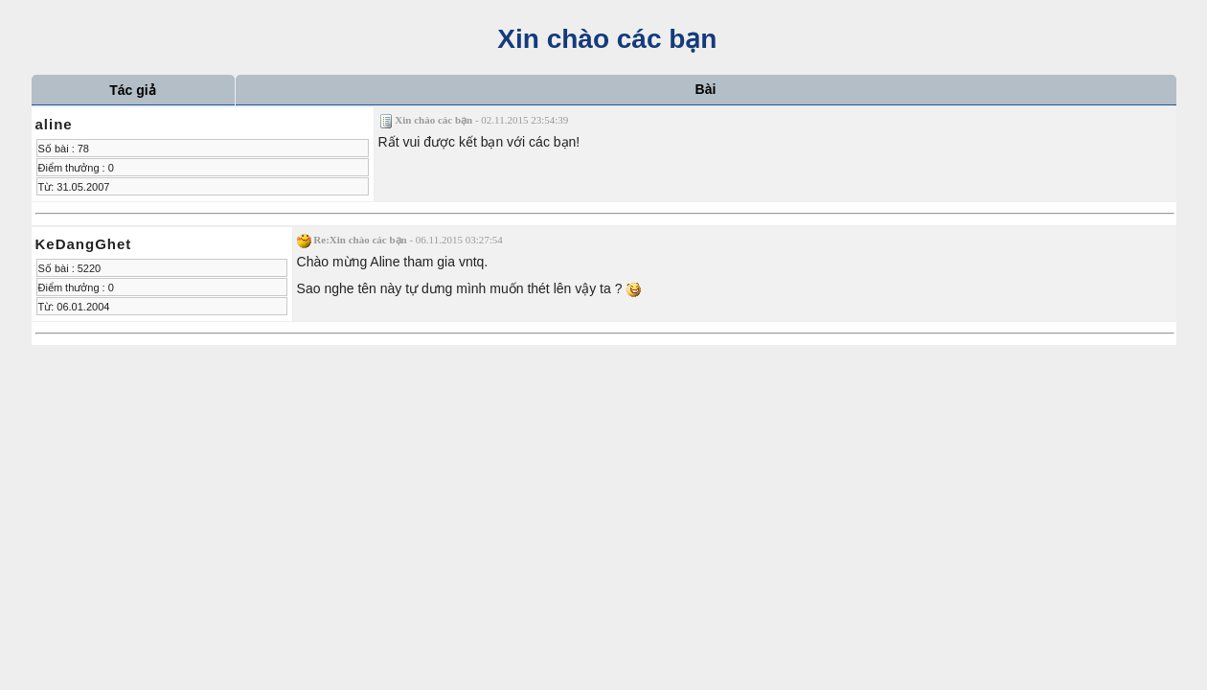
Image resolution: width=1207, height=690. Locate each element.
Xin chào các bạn (603, 39)
